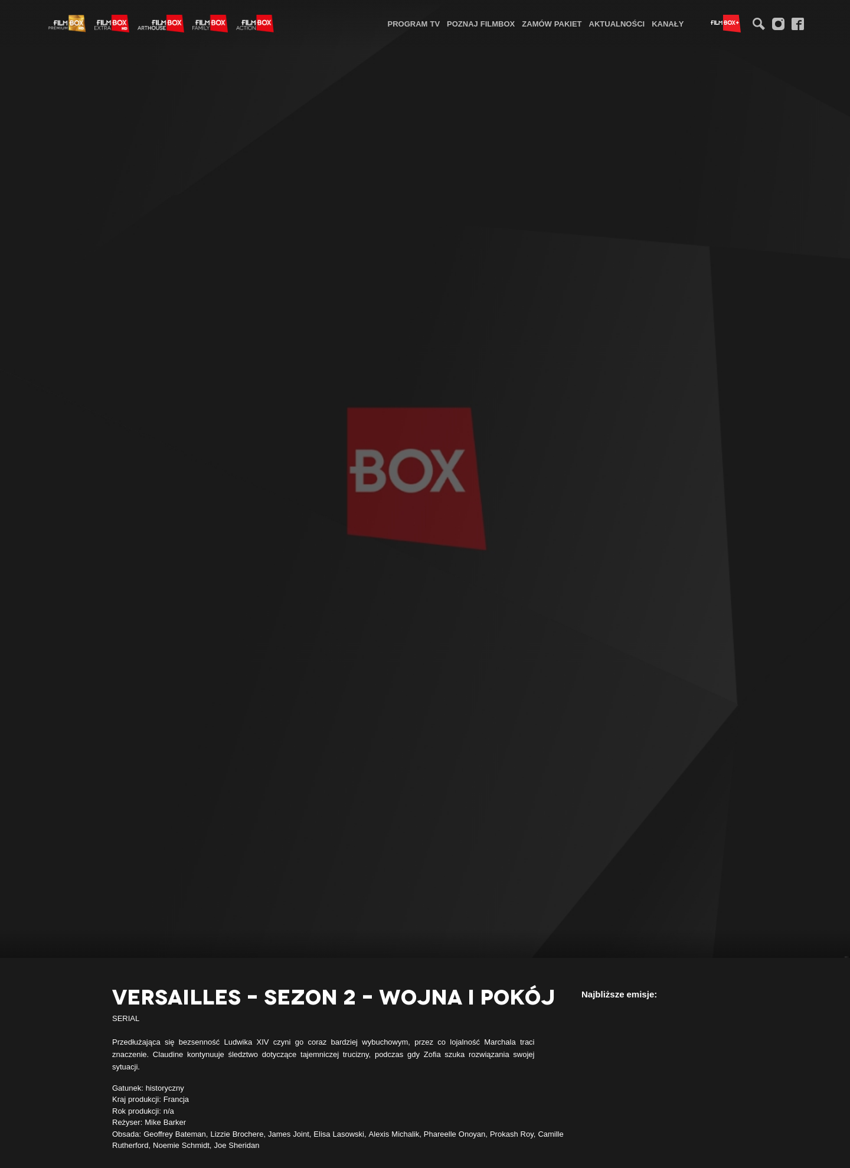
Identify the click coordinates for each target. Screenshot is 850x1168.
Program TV (414, 23)
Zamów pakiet (551, 23)
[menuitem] (414, 23)
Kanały (668, 23)
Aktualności (617, 23)
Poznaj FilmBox (481, 23)
